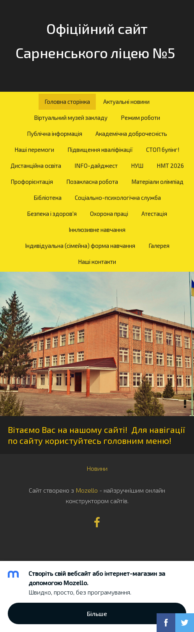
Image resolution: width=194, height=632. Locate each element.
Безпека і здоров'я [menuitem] (52, 213)
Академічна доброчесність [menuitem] (131, 133)
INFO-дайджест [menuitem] (96, 165)
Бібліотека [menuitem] (48, 197)
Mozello (87, 490)
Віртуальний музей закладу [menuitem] (71, 117)
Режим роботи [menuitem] (140, 117)
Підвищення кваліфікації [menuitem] (100, 149)
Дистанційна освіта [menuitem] (36, 165)
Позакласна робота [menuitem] (92, 181)
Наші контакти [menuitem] (97, 261)
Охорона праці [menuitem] (109, 213)
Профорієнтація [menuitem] (32, 181)
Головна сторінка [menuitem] (67, 101)
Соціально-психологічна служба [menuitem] (118, 197)
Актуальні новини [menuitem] (126, 101)
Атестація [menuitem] (154, 213)
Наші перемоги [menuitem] (34, 149)
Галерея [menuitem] (158, 245)
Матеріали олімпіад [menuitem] (157, 181)
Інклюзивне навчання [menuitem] (97, 229)
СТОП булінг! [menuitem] (163, 149)
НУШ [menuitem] (137, 165)
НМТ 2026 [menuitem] (170, 165)
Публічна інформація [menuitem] (54, 133)
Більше (97, 613)
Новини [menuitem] (97, 468)
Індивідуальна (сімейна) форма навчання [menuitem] (80, 245)
